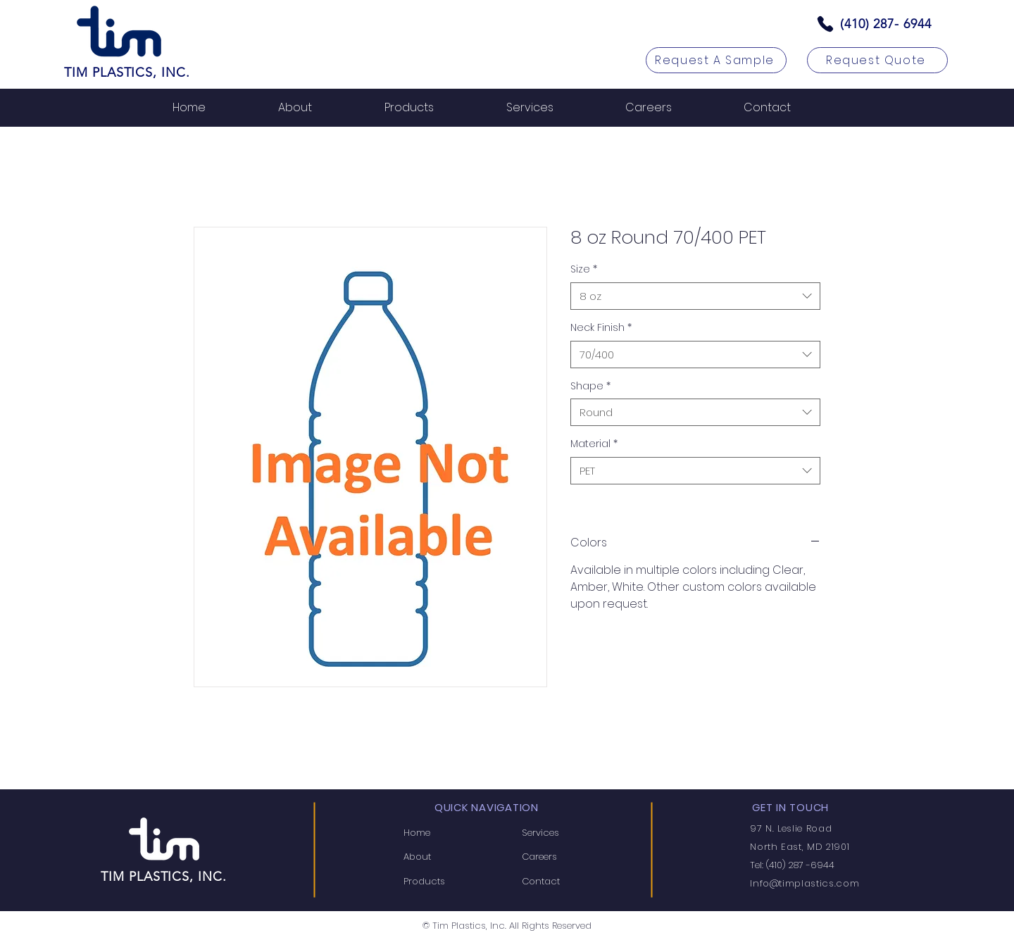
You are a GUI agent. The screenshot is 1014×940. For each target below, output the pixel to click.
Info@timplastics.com (804, 883)
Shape (590, 386)
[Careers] (566, 857)
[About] (447, 857)
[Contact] (566, 881)
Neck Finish (601, 327)
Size (583, 269)
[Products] (447, 881)
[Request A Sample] (716, 60)
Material (594, 444)
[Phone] (825, 24)
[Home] (447, 833)
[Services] (566, 833)
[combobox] (695, 296)
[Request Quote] (877, 60)
